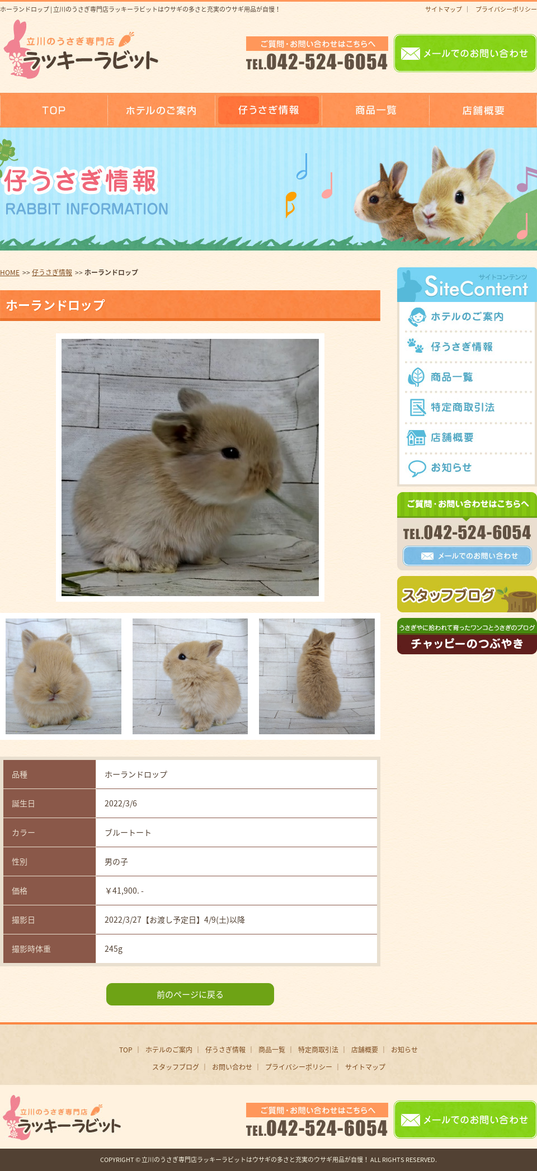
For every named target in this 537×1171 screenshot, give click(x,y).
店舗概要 (364, 1050)
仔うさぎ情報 (52, 272)
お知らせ (404, 1050)
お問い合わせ (232, 1067)
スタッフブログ (175, 1067)
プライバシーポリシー (506, 9)
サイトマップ (443, 9)
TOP (126, 1050)
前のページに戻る (190, 994)
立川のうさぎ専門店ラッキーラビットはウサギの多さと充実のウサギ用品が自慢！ (255, 1159)
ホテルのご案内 (168, 1050)
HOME (10, 272)
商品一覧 (271, 1050)
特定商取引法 (318, 1050)
